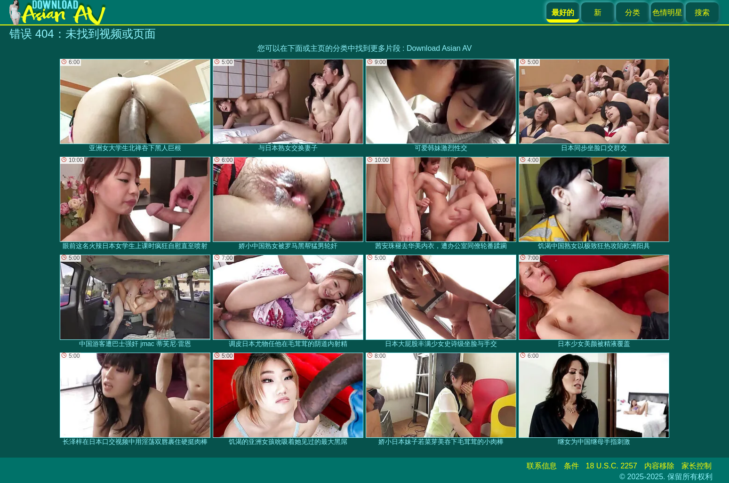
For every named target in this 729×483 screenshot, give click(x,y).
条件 (571, 466)
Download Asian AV (439, 48)
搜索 (702, 12)
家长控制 (696, 466)
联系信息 (542, 466)
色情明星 (667, 12)
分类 (632, 12)
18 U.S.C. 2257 (611, 466)
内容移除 (659, 466)
